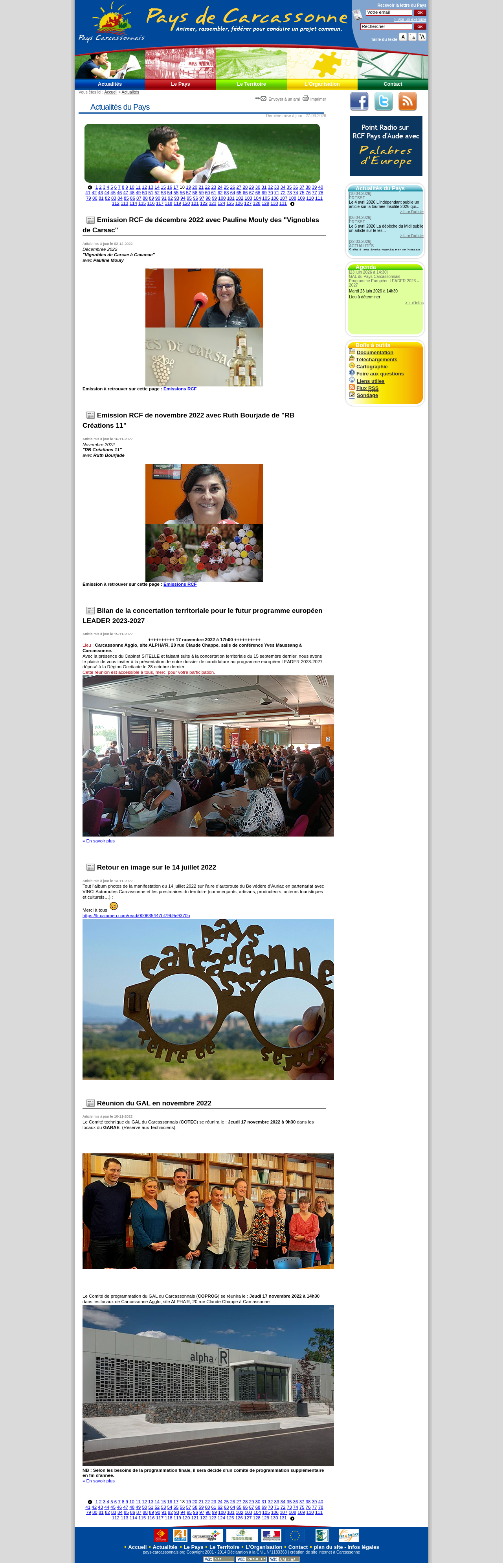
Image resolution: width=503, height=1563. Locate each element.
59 (201, 192)
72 (283, 192)
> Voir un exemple (410, 19)
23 (213, 187)
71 (276, 192)
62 (220, 192)
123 (212, 203)
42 (94, 192)
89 (151, 198)
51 (150, 192)
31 (264, 187)
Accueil (110, 92)
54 (170, 192)
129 (265, 203)
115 (142, 203)
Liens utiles (366, 381)
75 (302, 192)
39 (314, 187)
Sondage (363, 395)
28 (245, 187)
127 (248, 203)
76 (308, 192)
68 (258, 192)
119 (177, 203)
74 (295, 192)
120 (186, 203)
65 (239, 192)
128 (257, 203)
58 (195, 192)
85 (126, 198)
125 (230, 203)
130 (274, 203)
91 (164, 198)
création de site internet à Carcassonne (325, 1552)
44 (106, 192)
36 (295, 187)
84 (120, 198)
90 (157, 198)
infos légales (363, 1547)
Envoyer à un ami (278, 99)
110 (310, 198)
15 (163, 187)
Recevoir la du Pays (401, 5)
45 (113, 192)
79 (88, 198)
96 (195, 198)
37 (302, 187)
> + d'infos (414, 303)
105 (266, 198)
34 (283, 187)
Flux (363, 388)
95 (189, 198)
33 (276, 187)
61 (214, 192)
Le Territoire (251, 84)
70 (270, 192)
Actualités (110, 84)
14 (157, 187)
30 (258, 187)
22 (207, 187)
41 (87, 192)
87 (138, 198)
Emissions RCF (179, 388)
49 (138, 192)
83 (113, 198)
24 (219, 187)
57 (188, 192)
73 (289, 192)
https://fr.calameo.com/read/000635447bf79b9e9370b (136, 915)
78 (320, 192)
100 (222, 198)
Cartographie (368, 367)
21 (201, 187)
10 (131, 187)
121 (195, 203)
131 (283, 203)
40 (320, 187)
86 (132, 198)
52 (157, 192)
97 (201, 198)
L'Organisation (322, 84)
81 (101, 198)
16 (169, 187)
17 (175, 187)
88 (145, 198)
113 (124, 203)
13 (150, 187)
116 (150, 203)
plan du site (328, 1547)
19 (188, 187)
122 (203, 203)
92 (170, 198)
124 (221, 203)
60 (207, 192)
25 (226, 187)
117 (159, 203)
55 (176, 192)
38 (308, 187)
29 (251, 187)
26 (232, 187)
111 (319, 198)
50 (144, 192)
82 (107, 198)
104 (257, 198)
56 (182, 192)
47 (125, 192)
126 (239, 203)
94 (182, 198)
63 (226, 192)
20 (194, 187)
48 (131, 192)
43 (100, 192)
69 (264, 192)
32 (270, 187)
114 (133, 203)
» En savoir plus (99, 841)
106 (275, 198)
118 (168, 203)
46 (119, 192)
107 (283, 198)
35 (289, 187)
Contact (393, 84)
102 (239, 198)
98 (208, 198)
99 (214, 198)
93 (176, 198)
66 (245, 192)
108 (292, 198)
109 (301, 198)
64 (232, 192)
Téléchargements (373, 359)
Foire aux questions (376, 374)
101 (231, 198)
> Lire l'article (412, 212)
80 (94, 198)
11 (138, 187)
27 (238, 187)
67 (251, 192)
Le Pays (180, 84)
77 (314, 192)
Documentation (371, 352)
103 (248, 198)
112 (115, 203)
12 (144, 187)
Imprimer (314, 99)
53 (163, 192)
